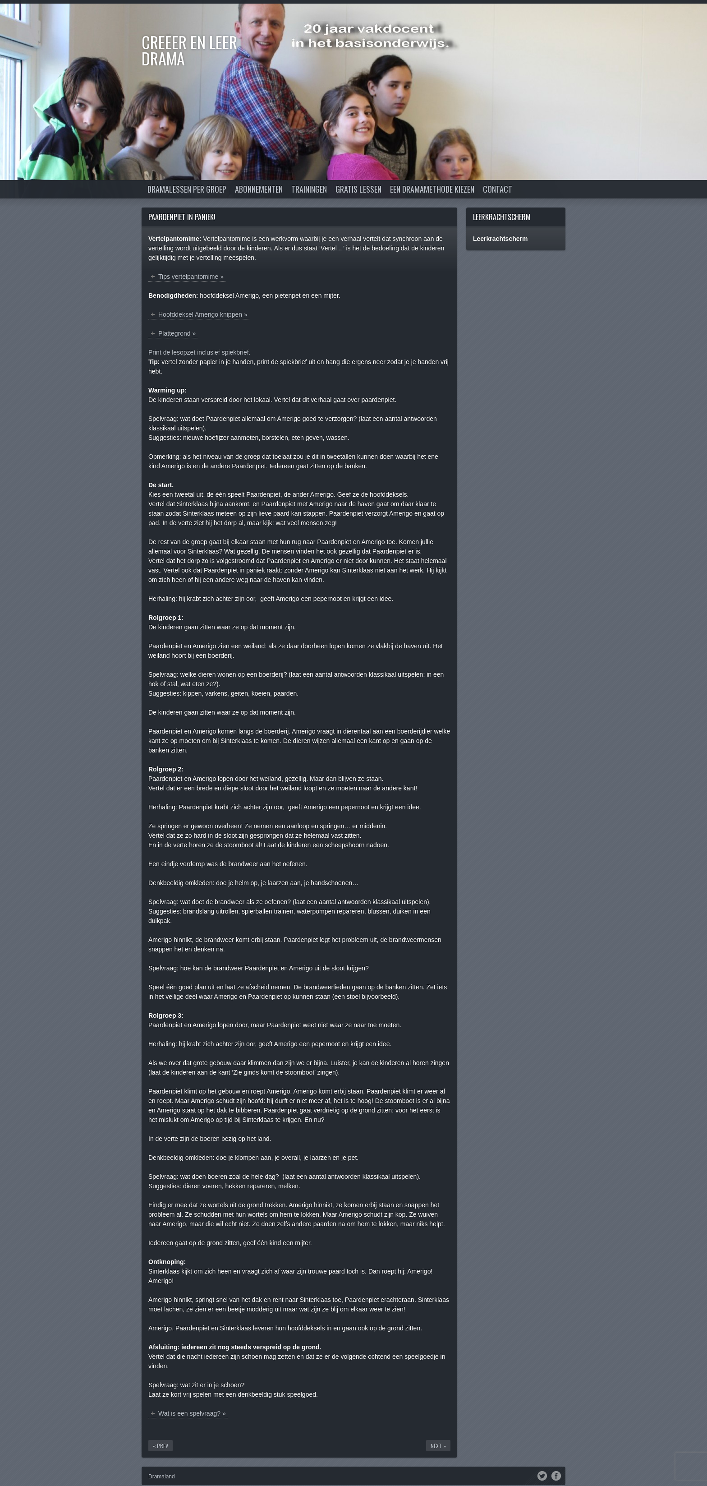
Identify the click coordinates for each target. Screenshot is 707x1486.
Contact (497, 189)
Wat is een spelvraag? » (192, 1413)
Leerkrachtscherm (502, 217)
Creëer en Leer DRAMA (189, 50)
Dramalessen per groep (186, 189)
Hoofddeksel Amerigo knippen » (203, 314)
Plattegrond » (177, 333)
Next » (438, 1445)
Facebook (556, 1475)
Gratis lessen (358, 189)
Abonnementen (259, 189)
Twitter (542, 1475)
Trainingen (309, 189)
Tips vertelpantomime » (191, 276)
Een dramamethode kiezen (432, 189)
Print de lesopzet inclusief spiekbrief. (199, 352)
